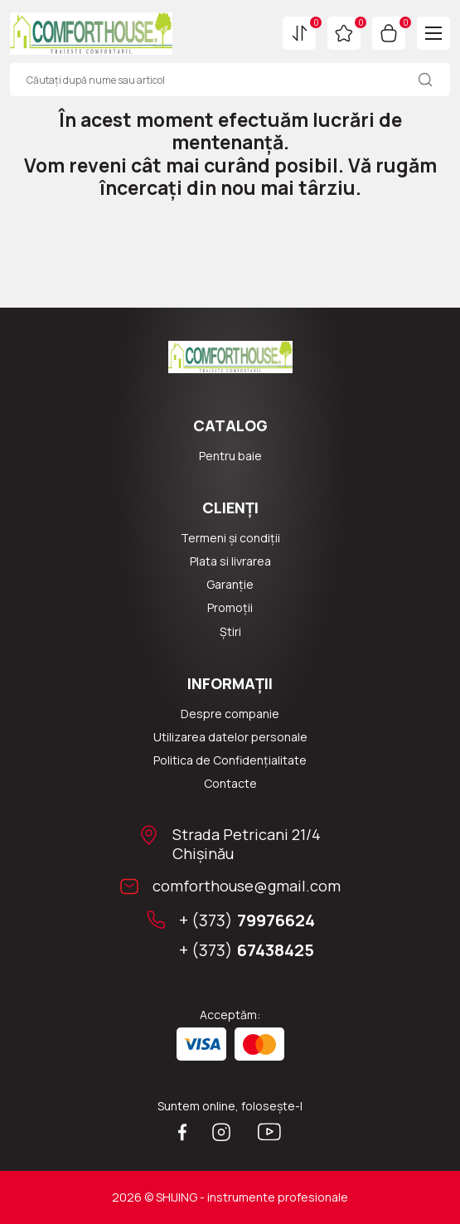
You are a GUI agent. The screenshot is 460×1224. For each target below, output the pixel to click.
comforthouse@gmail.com (247, 886)
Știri (230, 631)
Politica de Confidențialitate (230, 760)
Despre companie (230, 714)
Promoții (230, 607)
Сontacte (230, 783)
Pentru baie (230, 456)
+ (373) (247, 920)
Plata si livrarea (230, 561)
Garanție (230, 584)
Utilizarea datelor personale (230, 737)
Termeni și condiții (230, 538)
